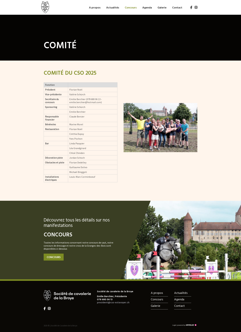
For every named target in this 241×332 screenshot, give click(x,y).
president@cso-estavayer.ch (113, 303)
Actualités (112, 7)
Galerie (162, 7)
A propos (95, 7)
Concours (131, 7)
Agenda (147, 7)
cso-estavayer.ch (45, 6)
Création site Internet (187, 325)
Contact (177, 7)
